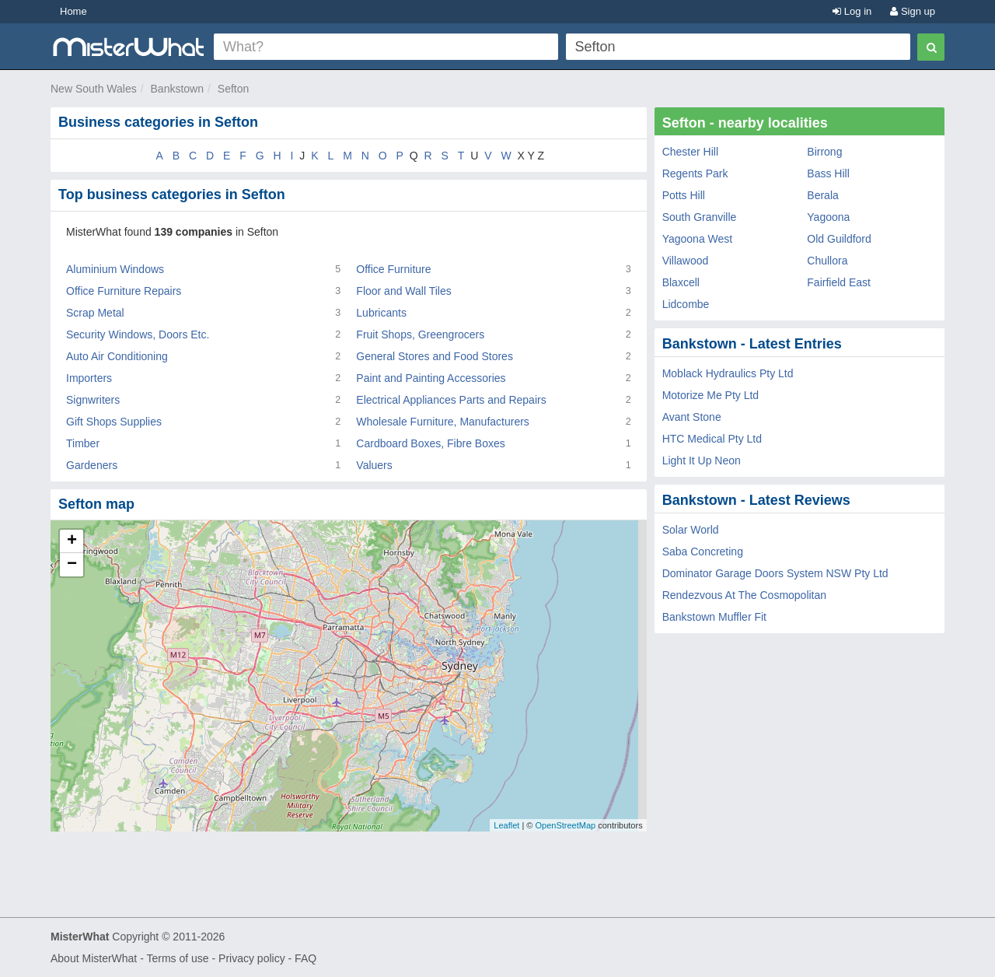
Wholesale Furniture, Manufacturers (442, 421)
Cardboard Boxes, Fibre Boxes (430, 443)
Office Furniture (393, 269)
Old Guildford (839, 239)
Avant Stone (691, 417)
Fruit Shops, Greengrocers (420, 334)
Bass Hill (828, 173)
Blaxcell (681, 282)
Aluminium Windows (115, 269)
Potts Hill (683, 195)
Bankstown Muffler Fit (714, 617)
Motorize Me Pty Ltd (710, 395)
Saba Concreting (702, 551)
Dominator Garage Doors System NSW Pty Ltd (775, 573)
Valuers (374, 465)
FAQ (305, 958)
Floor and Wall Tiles (403, 291)
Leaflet (506, 825)
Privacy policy (251, 958)
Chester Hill (690, 151)
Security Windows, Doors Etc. (137, 334)
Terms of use (177, 958)
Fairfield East (839, 282)
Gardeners (91, 465)
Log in (852, 11)
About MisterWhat (94, 958)
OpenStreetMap (565, 825)
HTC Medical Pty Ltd (712, 438)
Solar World (690, 530)
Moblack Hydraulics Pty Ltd (728, 373)
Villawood (685, 260)
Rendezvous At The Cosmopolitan (744, 595)
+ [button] (72, 541)
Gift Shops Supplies (114, 421)
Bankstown (177, 88)
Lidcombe (686, 304)
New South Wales (94, 88)
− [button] (72, 564)
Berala (822, 195)
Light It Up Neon (701, 460)
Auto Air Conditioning (117, 356)
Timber (83, 443)
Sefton (233, 88)
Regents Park (695, 173)
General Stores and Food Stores (434, 356)
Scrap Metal (95, 312)
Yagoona (828, 217)
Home (73, 11)
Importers (89, 378)
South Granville (699, 217)
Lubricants (381, 312)
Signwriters (93, 400)
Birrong (824, 151)
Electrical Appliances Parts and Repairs (451, 400)
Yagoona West (697, 239)
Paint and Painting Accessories (430, 378)
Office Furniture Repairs (123, 291)
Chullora (827, 260)
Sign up (912, 11)
